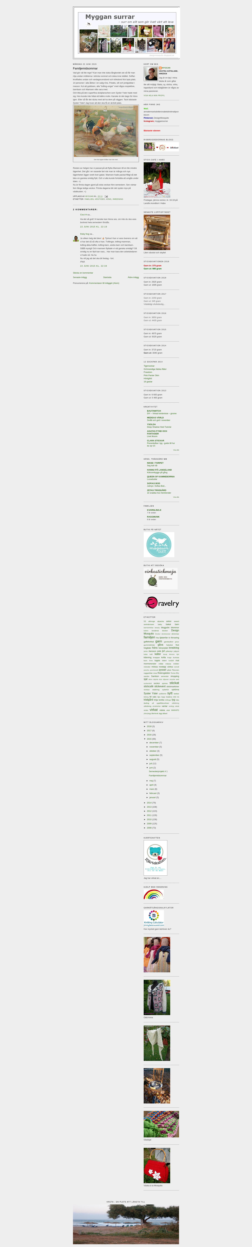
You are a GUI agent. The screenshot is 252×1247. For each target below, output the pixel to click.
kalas (146, 654)
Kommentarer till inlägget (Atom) (104, 283)
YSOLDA (151, 424)
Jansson (152, 651)
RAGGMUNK (153, 517)
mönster (147, 667)
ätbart (164, 713)
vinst (177, 706)
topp (163, 697)
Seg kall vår (152, 465)
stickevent (160, 686)
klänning (147, 657)
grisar (177, 642)
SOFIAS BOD (153, 483)
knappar (156, 657)
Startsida (107, 277)
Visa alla (176, 450)
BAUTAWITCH (154, 411)
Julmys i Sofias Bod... (156, 486)
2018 (149, 726)
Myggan (166, 68)
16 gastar (148, 381)
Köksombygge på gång (157, 472)
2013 (149, 807)
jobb (159, 651)
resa (155, 673)
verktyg (171, 706)
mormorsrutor (150, 663)
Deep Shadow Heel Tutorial (159, 427)
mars (152, 789)
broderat (155, 631)
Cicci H (83, 214)
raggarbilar (148, 673)
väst (168, 710)
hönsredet (163, 648)
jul (163, 651)
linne (151, 661)
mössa (155, 667)
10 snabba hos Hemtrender (159, 493)
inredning (118, 199)
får (169, 638)
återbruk (155, 713)
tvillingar (168, 700)
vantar (164, 706)
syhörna (175, 689)
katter (158, 654)
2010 (149, 819)
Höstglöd (148, 378)
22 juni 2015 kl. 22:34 (93, 266)
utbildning (175, 703)
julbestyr (169, 651)
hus (177, 645)
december (154, 742)
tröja (156, 700)
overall (176, 667)
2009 (149, 823)
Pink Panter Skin (151, 375)
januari (152, 797)
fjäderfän (164, 637)
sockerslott (148, 683)
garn (158, 641)
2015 (149, 739)
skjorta (155, 679)
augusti (153, 759)
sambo (146, 676)
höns (108, 199)
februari (153, 793)
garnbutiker (168, 642)
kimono (172, 654)
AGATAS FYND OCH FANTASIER (157, 432)
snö (177, 679)
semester (165, 676)
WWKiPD (175, 710)
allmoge (151, 621)
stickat (174, 683)
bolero (146, 631)
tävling (146, 703)
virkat (154, 709)
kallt (151, 654)
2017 (149, 730)
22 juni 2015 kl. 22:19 (93, 226)
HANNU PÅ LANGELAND (159, 470)
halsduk (169, 645)
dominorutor (166, 634)
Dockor (157, 634)
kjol (177, 654)
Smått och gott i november (158, 420)
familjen (89, 199)
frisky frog (84, 234)
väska (162, 710)
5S (145, 621)
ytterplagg (147, 713)
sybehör (165, 690)
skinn (150, 679)
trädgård (148, 699)
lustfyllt (171, 661)
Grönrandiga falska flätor (155, 369)
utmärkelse (157, 706)
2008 (149, 828)
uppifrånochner (163, 703)
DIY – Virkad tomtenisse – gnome (161, 413)
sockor (157, 683)
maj (151, 780)
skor (160, 679)
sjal (145, 679)
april (151, 785)
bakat (168, 624)
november (154, 747)
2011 (149, 815)
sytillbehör (162, 694)
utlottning (147, 706)
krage (169, 657)
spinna (164, 683)
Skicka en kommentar (83, 273)
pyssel (162, 669)
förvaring (175, 637)
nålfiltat (170, 667)
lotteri (164, 660)
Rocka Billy (175, 673)
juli (151, 763)
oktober (153, 751)
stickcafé (148, 686)
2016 (149, 735)
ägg (160, 713)
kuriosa (176, 657)
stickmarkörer (172, 686)
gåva (160, 644)
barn (177, 624)
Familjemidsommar (157, 775)
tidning (146, 697)
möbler (176, 664)
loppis (157, 660)
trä (178, 697)
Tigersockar (149, 366)
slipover (166, 679)
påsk (169, 670)
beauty (157, 628)
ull (153, 703)
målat (161, 664)
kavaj (165, 654)
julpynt (176, 651)
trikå (174, 697)
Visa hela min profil (154, 95)
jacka (146, 651)
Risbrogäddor (164, 673)
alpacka (160, 621)
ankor (168, 621)
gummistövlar (149, 645)
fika (157, 638)
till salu (152, 697)
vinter (146, 710)
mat (177, 660)
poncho (146, 670)
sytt (169, 693)
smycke (172, 679)
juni (151, 767)
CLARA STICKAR (155, 440)
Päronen (175, 670)
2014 (149, 802)
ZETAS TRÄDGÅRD (156, 490)
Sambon (155, 676)
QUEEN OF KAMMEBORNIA (161, 476)
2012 (149, 811)
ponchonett (154, 670)
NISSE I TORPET (155, 463)
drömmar (175, 634)
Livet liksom (152, 436)
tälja (177, 700)
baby (160, 624)
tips (159, 697)
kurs (145, 660)
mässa (168, 664)
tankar (176, 694)
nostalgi (162, 667)
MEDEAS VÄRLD (155, 417)
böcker (165, 631)
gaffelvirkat (149, 641)
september (154, 755)
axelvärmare (149, 624)
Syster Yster (151, 693)
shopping (175, 676)
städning (155, 690)
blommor (175, 627)
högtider (100, 199)
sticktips (147, 690)
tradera (169, 697)
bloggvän (165, 627)
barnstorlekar (148, 628)
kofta (163, 657)
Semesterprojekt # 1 (158, 771)
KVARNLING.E (154, 510)
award (176, 621)
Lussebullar (152, 479)
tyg (173, 699)
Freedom (148, 372)
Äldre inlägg (133, 277)
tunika (161, 700)
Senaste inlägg (80, 277)
